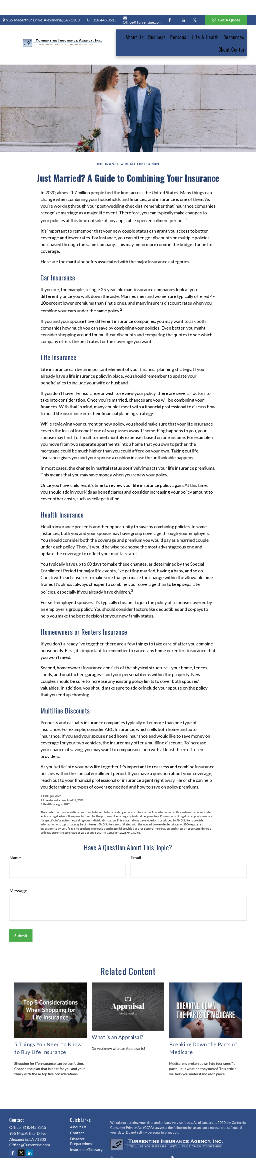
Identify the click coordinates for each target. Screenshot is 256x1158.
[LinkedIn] (183, 5)
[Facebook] (169, 5)
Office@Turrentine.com (142, 5)
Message (18, 872)
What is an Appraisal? (117, 1018)
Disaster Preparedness (82, 1122)
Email (135, 839)
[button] (135, 22)
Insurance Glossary (86, 1130)
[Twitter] (194, 5)
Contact (77, 1114)
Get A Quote (226, 5)
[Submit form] (20, 917)
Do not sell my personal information (152, 1114)
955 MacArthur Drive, (40, 5)
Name (15, 839)
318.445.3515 (101, 5)
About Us (78, 1108)
